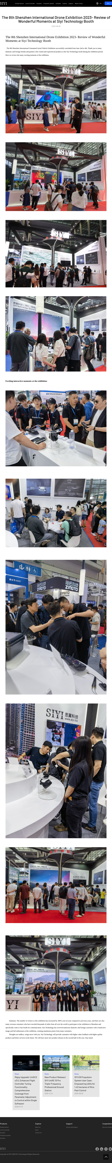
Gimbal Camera (19, 3)
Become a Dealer (107, 1127)
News (36, 1130)
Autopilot (39, 3)
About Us (37, 1127)
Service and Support (72, 1127)
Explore (65, 3)
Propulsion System (48, 3)
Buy (108, 3)
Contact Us (38, 1132)
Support (71, 3)
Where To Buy (79, 3)
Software (58, 3)
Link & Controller (30, 3)
